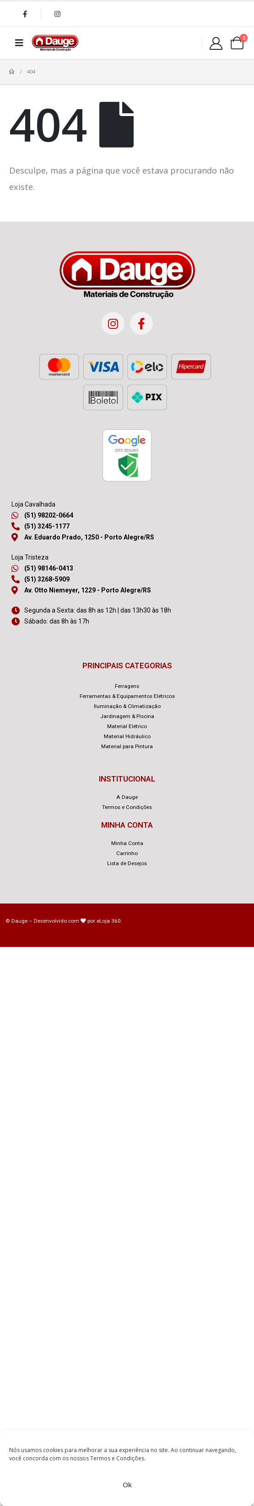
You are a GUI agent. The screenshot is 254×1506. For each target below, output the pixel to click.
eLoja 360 (109, 921)
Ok (127, 1484)
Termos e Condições (117, 1458)
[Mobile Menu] (19, 43)
